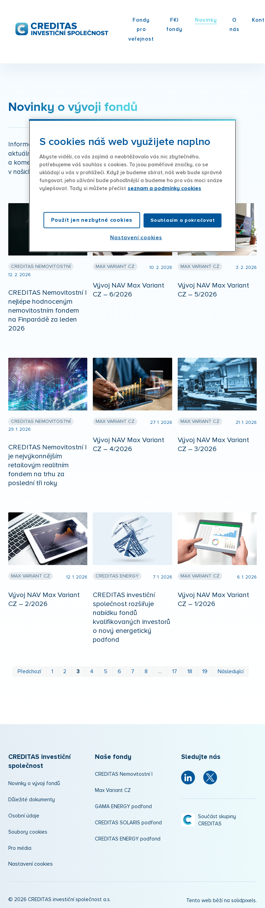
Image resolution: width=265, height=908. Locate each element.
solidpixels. (244, 898)
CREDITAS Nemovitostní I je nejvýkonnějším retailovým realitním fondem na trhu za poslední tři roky (47, 463)
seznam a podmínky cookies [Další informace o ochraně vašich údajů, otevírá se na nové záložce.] (164, 188)
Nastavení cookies (30, 862)
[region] (132, 185)
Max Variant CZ (113, 788)
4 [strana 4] (92, 669)
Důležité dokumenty (31, 797)
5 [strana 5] (105, 669)
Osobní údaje (23, 813)
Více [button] (177, 20)
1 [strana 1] (52, 669)
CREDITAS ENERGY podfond (127, 837)
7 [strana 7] (132, 669)
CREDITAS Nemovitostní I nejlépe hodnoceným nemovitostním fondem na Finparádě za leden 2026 (47, 308)
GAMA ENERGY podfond (123, 804)
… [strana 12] (160, 669)
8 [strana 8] (146, 669)
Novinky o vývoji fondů (34, 781)
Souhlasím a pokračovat (182, 220)
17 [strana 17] (174, 669)
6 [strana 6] (119, 669)
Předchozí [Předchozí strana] (29, 669)
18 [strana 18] (189, 669)
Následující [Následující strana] (231, 669)
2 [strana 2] (64, 669)
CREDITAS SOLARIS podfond (128, 821)
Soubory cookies (27, 830)
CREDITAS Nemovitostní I (124, 772)
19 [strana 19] (204, 669)
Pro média (19, 846)
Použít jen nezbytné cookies (92, 220)
